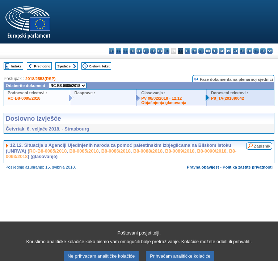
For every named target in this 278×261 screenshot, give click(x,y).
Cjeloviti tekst (99, 66)
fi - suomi (263, 51)
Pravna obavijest (203, 167)
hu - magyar (208, 51)
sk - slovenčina (249, 51)
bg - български (111, 51)
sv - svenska (270, 51)
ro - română (242, 51)
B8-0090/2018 (211, 151)
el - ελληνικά (153, 51)
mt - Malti (215, 51)
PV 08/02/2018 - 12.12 (161, 98)
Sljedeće (64, 66)
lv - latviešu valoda (194, 51)
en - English (160, 51)
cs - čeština (125, 51)
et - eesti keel (146, 51)
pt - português (235, 51)
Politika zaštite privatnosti (248, 167)
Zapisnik (262, 146)
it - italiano (187, 51)
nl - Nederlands (221, 51)
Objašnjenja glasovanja (163, 102)
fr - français (166, 51)
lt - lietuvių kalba (201, 51)
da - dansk (132, 51)
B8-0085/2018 (83, 151)
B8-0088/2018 (148, 151)
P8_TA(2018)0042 (227, 98)
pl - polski (228, 51)
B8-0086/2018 (116, 151)
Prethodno (42, 66)
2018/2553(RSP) (40, 78)
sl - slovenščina (256, 51)
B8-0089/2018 (179, 151)
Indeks (16, 66)
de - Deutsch (139, 51)
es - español (118, 51)
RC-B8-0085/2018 (24, 98)
